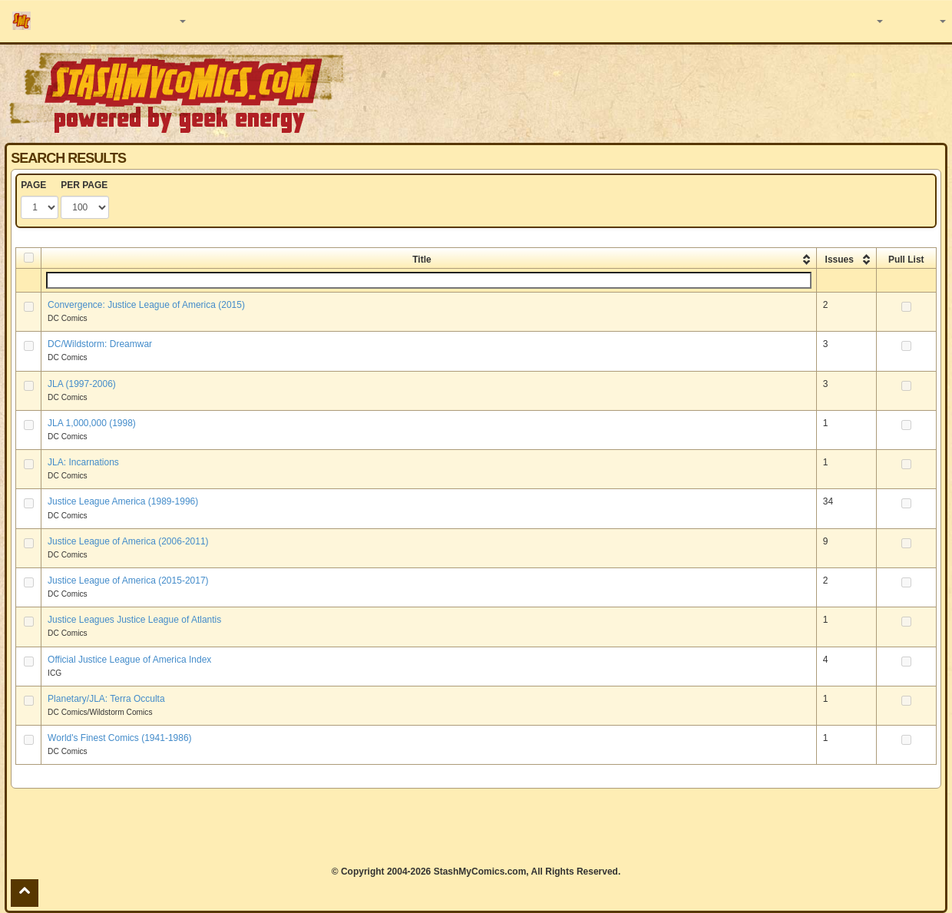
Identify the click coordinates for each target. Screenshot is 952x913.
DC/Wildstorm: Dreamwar (100, 344)
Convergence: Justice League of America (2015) (146, 304)
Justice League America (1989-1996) (123, 501)
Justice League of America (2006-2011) (128, 541)
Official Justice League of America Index (129, 659)
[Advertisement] (476, 827)
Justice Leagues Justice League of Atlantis (134, 619)
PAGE (33, 185)
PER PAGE (84, 185)
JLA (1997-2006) (82, 384)
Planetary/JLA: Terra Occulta (106, 698)
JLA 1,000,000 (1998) (92, 423)
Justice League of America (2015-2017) (128, 580)
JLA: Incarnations (83, 462)
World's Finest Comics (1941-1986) (119, 738)
